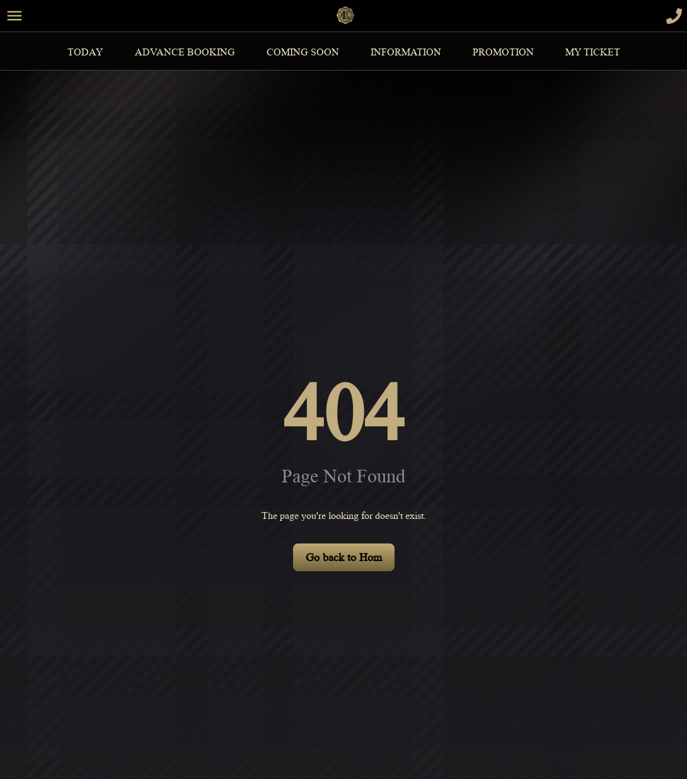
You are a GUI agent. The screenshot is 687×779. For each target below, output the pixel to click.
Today (85, 52)
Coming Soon (303, 52)
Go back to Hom (344, 557)
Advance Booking (185, 52)
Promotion (503, 52)
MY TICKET (592, 52)
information (406, 52)
